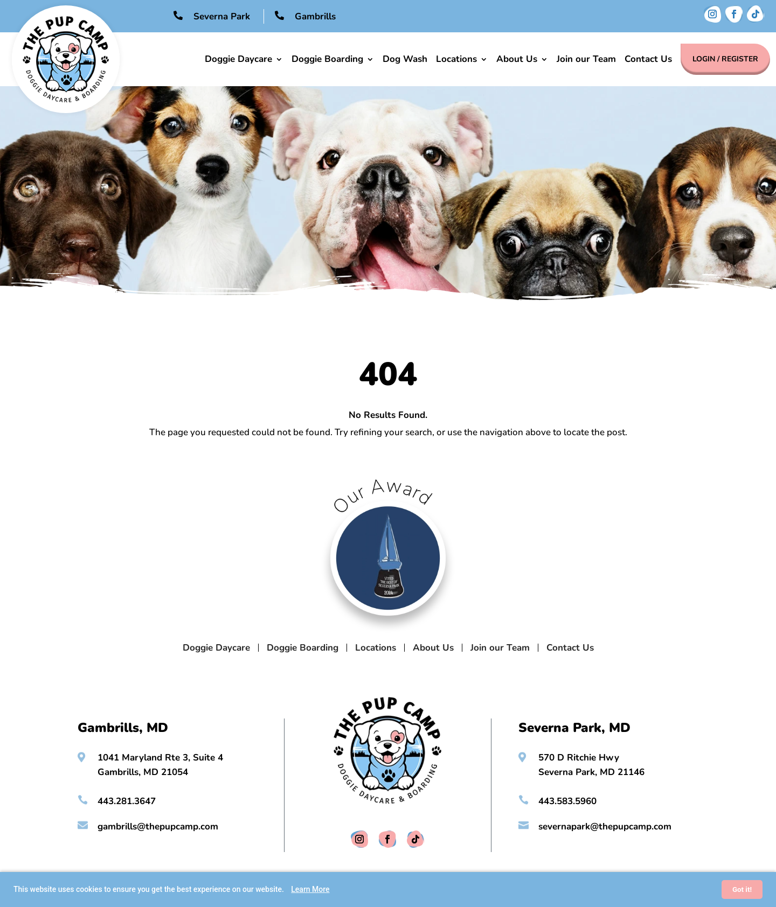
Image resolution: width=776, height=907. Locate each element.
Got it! (742, 889)
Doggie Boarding (327, 59)
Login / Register (725, 59)
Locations (456, 59)
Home (191, 59)
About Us (516, 59)
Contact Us (648, 59)
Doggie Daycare (238, 59)
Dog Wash (405, 59)
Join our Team (586, 59)
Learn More (310, 889)
